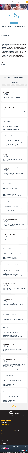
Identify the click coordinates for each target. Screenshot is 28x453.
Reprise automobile (5, 439)
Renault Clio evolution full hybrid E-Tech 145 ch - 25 (11, 184)
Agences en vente (4, 443)
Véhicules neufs (17, 432)
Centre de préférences (16, 446)
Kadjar (8, 85)
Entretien (3, 442)
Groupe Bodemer (4, 427)
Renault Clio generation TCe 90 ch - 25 (9, 203)
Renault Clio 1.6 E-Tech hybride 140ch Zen (9, 137)
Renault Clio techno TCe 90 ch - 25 (8, 92)
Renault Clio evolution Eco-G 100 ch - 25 (9, 299)
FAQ (2, 433)
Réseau (3, 429)
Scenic (22, 85)
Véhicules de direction (18, 430)
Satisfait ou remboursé (5, 437)
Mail (3, 420)
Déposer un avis (14, 22)
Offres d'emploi (4, 432)
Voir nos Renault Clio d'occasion (21, 63)
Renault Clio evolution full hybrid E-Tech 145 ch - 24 (11, 219)
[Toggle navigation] (1, 2)
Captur (13, 85)
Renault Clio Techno (6, 168)
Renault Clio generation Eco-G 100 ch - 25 (9, 359)
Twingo (4, 85)
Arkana (18, 85)
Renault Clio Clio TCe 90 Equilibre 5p (9, 283)
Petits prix (16, 427)
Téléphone (8, 420)
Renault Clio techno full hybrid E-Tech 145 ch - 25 (11, 234)
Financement (4, 430)
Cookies (26, 446)
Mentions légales (21, 446)
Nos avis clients (4, 422)
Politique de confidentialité (21, 447)
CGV (26, 447)
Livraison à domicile (5, 440)
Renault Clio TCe (5, 154)
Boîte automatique (18, 429)
